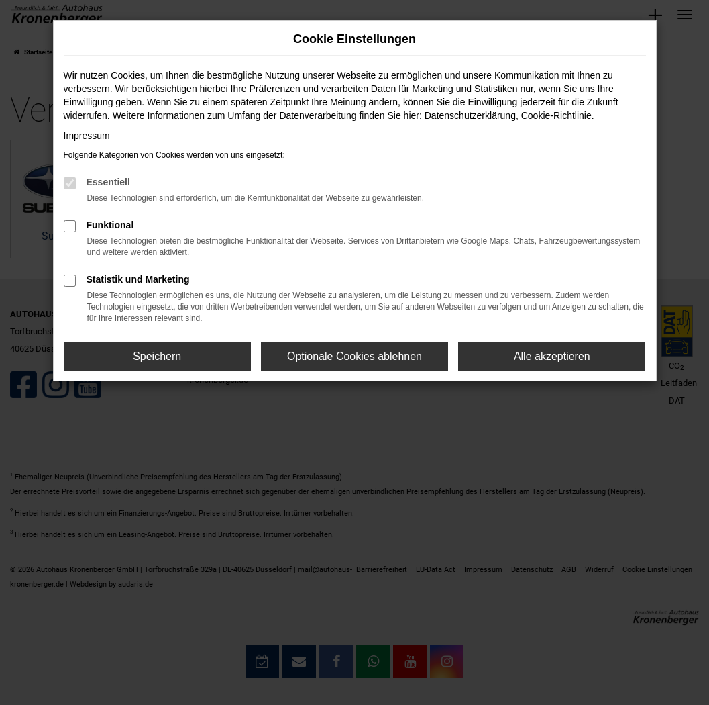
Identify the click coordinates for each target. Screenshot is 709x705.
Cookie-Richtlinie (556, 115)
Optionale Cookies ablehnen (354, 356)
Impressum (87, 135)
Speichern (157, 356)
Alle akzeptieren (552, 356)
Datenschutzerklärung (470, 115)
